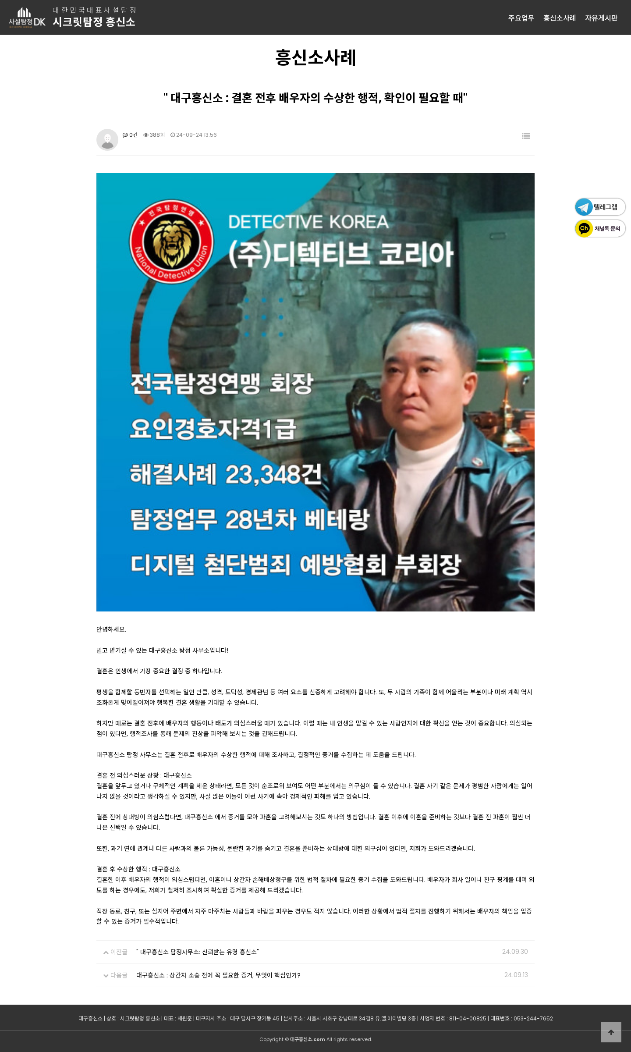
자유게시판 (601, 17)
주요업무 (521, 17)
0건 (130, 135)
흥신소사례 (559, 17)
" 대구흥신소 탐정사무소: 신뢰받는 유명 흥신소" (197, 952)
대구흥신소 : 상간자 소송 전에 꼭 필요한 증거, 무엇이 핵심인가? (218, 975)
